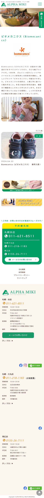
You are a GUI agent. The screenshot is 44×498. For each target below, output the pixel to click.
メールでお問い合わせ (18, 335)
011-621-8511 (22, 235)
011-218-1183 (17, 246)
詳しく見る (6, 341)
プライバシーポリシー (22, 275)
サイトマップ (22, 278)
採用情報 (22, 272)
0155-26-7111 (17, 254)
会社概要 (22, 269)
